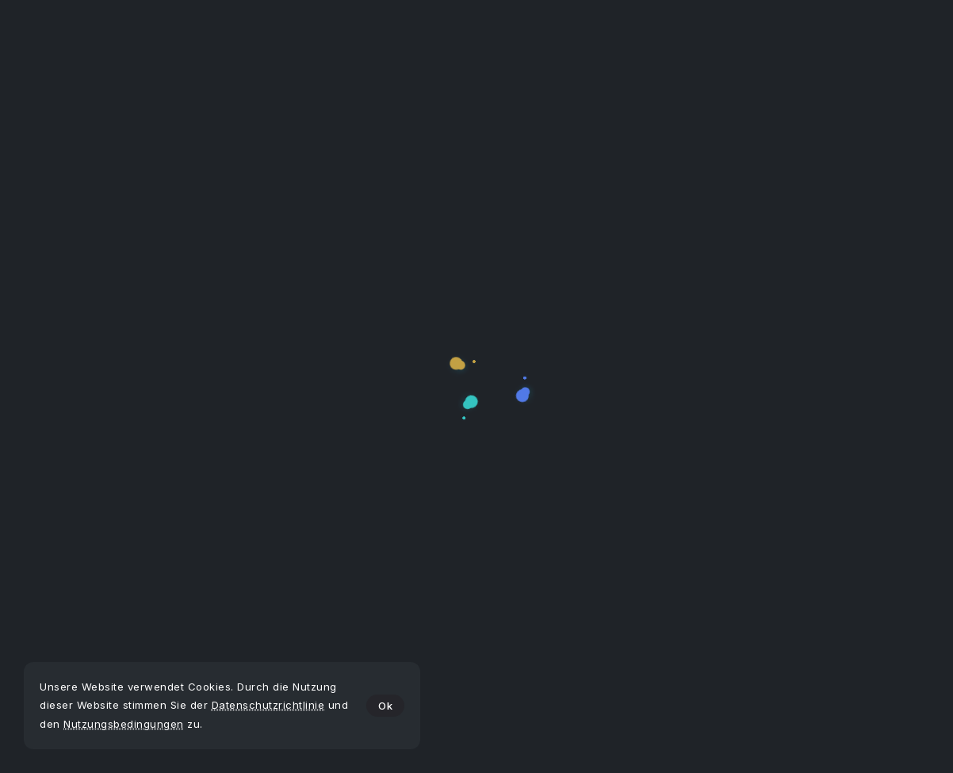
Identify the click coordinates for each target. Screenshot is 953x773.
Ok (385, 705)
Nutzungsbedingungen (123, 724)
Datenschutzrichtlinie (268, 704)
